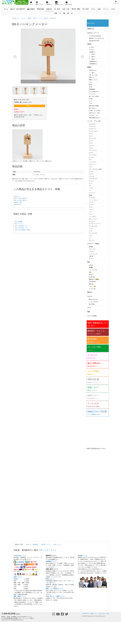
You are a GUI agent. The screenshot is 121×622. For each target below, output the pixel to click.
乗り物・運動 (76, 9)
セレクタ (91, 171)
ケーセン (91, 152)
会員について (57, 544)
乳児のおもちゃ (92, 70)
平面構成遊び (92, 89)
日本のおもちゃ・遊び (94, 113)
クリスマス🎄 (92, 288)
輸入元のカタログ (93, 299)
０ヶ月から (91, 47)
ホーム (6, 9)
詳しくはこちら (47, 550)
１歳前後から (92, 52)
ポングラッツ (92, 221)
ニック (90, 183)
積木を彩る (53, 18)
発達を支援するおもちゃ (95, 117)
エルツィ (91, 136)
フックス (91, 202)
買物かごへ (29, 106)
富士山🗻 (91, 274)
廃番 (88, 311)
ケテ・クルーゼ (92, 155)
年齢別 (89, 44)
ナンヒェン (91, 181)
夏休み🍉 (91, 284)
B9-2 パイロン (19, 223)
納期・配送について (20, 596)
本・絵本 (57, 9)
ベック (90, 214)
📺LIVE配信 (31, 9)
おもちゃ (49, 9)
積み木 (35, 18)
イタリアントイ (92, 129)
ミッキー (91, 228)
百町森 (90, 195)
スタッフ (102, 569)
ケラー (90, 159)
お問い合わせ (102, 613)
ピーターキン (92, 197)
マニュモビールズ (93, 226)
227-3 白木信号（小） (21, 228)
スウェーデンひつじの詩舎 (95, 169)
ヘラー (90, 212)
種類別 (29, 18)
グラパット (91, 145)
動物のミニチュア (93, 79)
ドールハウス (92, 94)
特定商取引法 (85, 613)
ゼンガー (91, 174)
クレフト (91, 143)
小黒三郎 (91, 256)
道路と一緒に (18, 202)
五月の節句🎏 (92, 281)
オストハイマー (92, 138)
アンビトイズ (92, 126)
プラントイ (91, 209)
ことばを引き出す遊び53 (95, 36)
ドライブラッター (93, 178)
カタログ (90, 296)
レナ (90, 238)
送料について (18, 577)
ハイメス (91, 188)
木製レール (91, 77)
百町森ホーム (15, 18)
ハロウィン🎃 (92, 286)
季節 (88, 262)
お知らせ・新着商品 (32, 544)
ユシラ (90, 230)
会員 (99, 9)
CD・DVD (85, 9)
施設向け (90, 292)
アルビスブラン (92, 124)
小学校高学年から (93, 63)
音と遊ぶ (91, 98)
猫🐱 (90, 272)
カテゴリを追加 (91, 315)
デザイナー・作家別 (93, 243)
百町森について (46, 544)
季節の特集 (40, 9)
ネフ (90, 185)
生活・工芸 (65, 9)
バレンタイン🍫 (93, 269)
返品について (50, 579)
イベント (105, 9)
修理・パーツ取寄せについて (54, 588)
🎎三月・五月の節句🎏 (17, 9)
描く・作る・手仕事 (93, 96)
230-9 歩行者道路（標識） (23, 230)
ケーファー (91, 157)
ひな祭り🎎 (92, 277)
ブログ (113, 9)
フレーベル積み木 (43, 18)
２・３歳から (92, 54)
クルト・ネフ (92, 249)
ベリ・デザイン (92, 216)
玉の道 (90, 86)
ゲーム (90, 101)
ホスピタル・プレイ (93, 115)
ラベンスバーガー (93, 233)
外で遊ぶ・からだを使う (95, 110)
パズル (90, 103)
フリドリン (91, 204)
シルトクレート (92, 164)
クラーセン (91, 251)
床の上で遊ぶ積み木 (20, 198)
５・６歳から (92, 59)
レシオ (90, 235)
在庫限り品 (90, 28)
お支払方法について (20, 555)
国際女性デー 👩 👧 (94, 279)
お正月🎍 (91, 265)
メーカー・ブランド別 (93, 121)
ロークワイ (91, 240)
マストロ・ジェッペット (95, 223)
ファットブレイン (93, 200)
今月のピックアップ (93, 33)
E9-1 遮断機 (18, 221)
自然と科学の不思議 (93, 105)
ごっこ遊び (91, 72)
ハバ (90, 190)
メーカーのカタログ (93, 301)
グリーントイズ (92, 150)
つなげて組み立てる (93, 91)
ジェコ (90, 166)
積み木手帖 (91, 304)
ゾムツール (91, 176)
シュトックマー (92, 162)
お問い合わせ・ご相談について (55, 596)
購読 (108, 613)
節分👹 (91, 267)
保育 (55, 13)
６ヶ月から (91, 49)
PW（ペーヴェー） (93, 219)
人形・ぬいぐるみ (93, 75)
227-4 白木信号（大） (21, 226)
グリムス (91, 148)
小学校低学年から (93, 61)
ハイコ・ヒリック (93, 254)
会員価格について (51, 561)
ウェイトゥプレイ (93, 131)
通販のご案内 (19, 544)
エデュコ (91, 133)
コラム (93, 9)
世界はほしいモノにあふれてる (96, 38)
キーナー (91, 140)
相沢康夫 (91, 246)
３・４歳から (92, 56)
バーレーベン (92, 192)
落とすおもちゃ (92, 108)
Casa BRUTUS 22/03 (94, 40)
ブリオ (90, 207)
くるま (90, 82)
